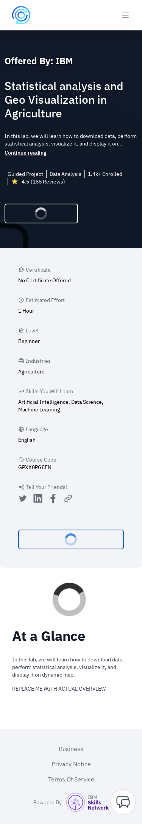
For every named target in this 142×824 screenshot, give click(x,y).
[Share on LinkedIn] (37, 499)
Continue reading (26, 152)
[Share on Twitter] (22, 499)
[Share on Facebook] (53, 499)
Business (71, 749)
